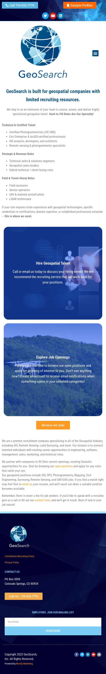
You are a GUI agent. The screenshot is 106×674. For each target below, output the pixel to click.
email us (27, 484)
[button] (95, 53)
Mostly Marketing (24, 663)
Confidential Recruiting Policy (19, 556)
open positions (64, 466)
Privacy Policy (12, 562)
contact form (42, 500)
